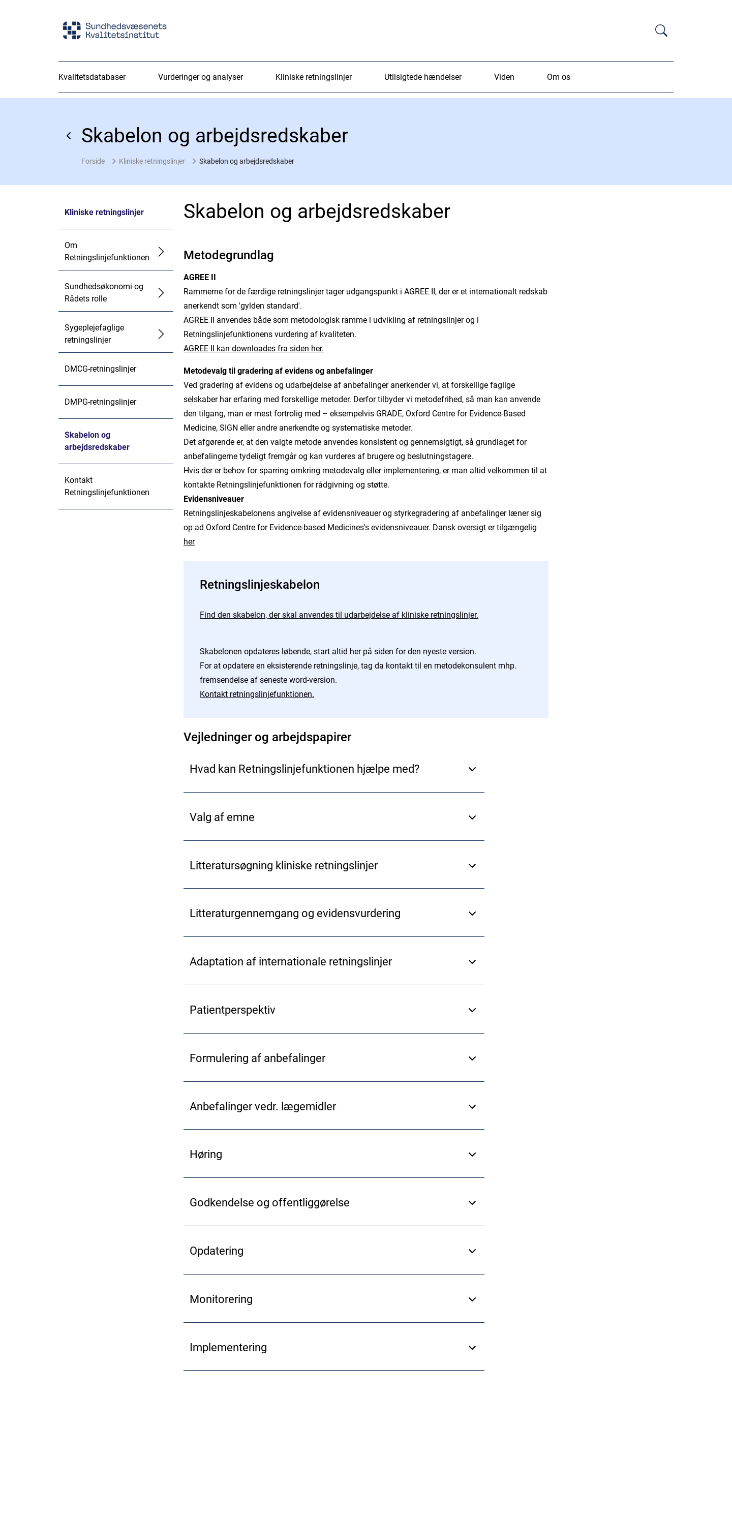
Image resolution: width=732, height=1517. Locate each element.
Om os (558, 77)
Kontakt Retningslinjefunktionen (107, 486)
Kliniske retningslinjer (314, 77)
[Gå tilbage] (69, 136)
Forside (93, 161)
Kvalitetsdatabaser (92, 77)
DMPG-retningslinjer (100, 402)
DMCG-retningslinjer (100, 369)
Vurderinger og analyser (200, 77)
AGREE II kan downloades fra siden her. (254, 348)
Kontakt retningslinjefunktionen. (257, 694)
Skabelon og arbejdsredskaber (246, 161)
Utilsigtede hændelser (423, 77)
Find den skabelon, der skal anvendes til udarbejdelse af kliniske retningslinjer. (339, 615)
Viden (504, 77)
